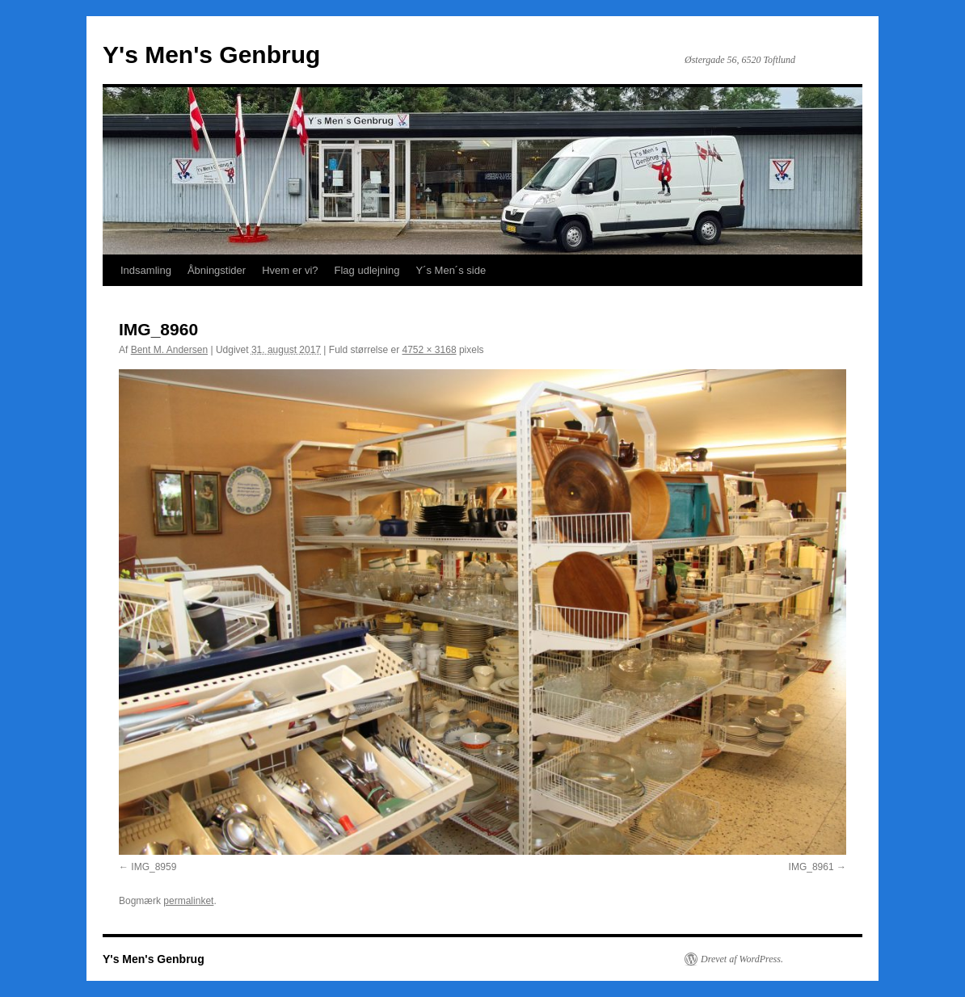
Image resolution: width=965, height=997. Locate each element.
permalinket (188, 901)
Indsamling (145, 270)
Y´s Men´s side (450, 270)
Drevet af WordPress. (742, 959)
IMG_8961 (811, 867)
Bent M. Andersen (169, 349)
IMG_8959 (153, 867)
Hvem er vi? (290, 270)
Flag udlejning (367, 270)
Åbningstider (217, 270)
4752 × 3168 (429, 349)
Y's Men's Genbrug (211, 54)
